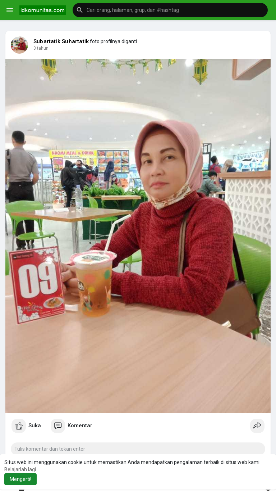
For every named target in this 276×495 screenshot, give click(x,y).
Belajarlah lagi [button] (20, 469)
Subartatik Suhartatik (61, 41)
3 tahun (41, 48)
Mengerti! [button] (20, 479)
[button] (170, 10)
